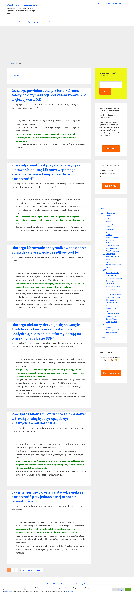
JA (126, 3)
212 (24, 570)
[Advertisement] (67, 41)
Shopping (109, 224)
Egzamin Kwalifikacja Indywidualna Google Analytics (113, 264)
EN (97, 3)
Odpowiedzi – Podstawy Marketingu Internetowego (113, 330)
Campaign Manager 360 (114, 278)
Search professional (113, 246)
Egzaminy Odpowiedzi (107, 213)
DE (106, 3)
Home (10, 63)
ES (103, 3)
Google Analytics (109, 254)
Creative (109, 235)
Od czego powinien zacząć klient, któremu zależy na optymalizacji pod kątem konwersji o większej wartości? (49, 95)
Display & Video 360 (112, 273)
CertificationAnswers (22, 5)
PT (111, 3)
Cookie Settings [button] (117, 590)
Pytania (102, 208)
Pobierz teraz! (111, 149)
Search (108, 218)
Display (108, 221)
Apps (107, 232)
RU (114, 3)
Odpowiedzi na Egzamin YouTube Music (112, 302)
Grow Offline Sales (112, 237)
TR (123, 3)
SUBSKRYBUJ (110, 186)
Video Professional (112, 251)
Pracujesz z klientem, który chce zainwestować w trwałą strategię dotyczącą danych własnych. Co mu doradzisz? (49, 418)
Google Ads (107, 216)
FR (100, 3)
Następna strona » (34, 570)
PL (117, 3)
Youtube (105, 292)
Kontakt (102, 337)
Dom (101, 203)
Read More (69, 592)
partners (8, 592)
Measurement (111, 229)
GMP (104, 270)
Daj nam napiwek (111, 373)
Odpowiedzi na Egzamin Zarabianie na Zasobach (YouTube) (114, 311)
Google (105, 324)
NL (120, 3)
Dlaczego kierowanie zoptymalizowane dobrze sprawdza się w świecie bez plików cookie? (49, 250)
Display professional (113, 248)
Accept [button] (128, 590)
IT (109, 3)
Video (108, 226)
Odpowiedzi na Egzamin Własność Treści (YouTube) (112, 319)
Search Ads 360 (111, 275)
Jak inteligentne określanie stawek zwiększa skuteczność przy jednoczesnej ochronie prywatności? (47, 497)
